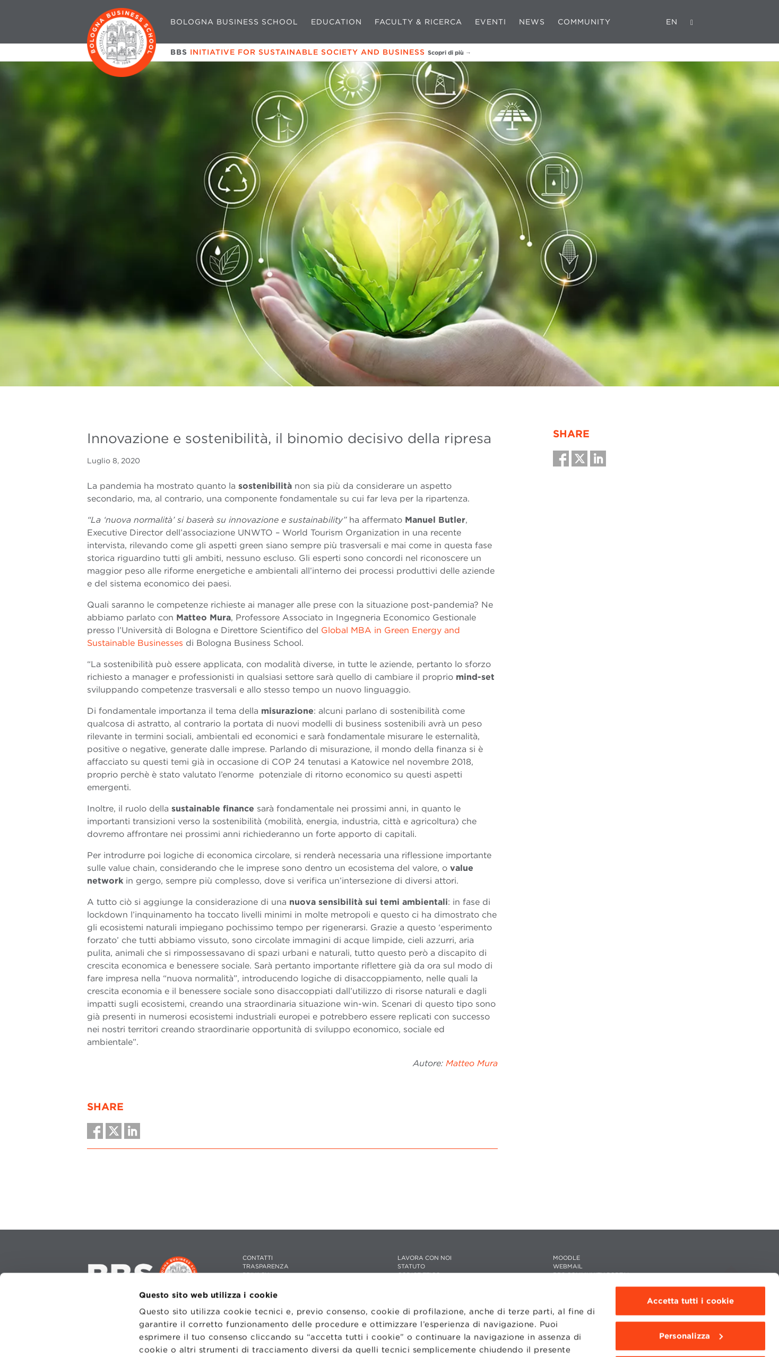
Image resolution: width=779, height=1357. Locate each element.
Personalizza (691, 1254)
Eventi (490, 22)
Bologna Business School (234, 22)
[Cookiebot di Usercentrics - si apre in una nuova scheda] (68, 1336)
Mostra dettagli (170, 1336)
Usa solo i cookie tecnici (690, 1289)
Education (336, 22)
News (532, 22)
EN (672, 22)
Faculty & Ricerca (418, 22)
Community (584, 22)
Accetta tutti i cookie (690, 1220)
